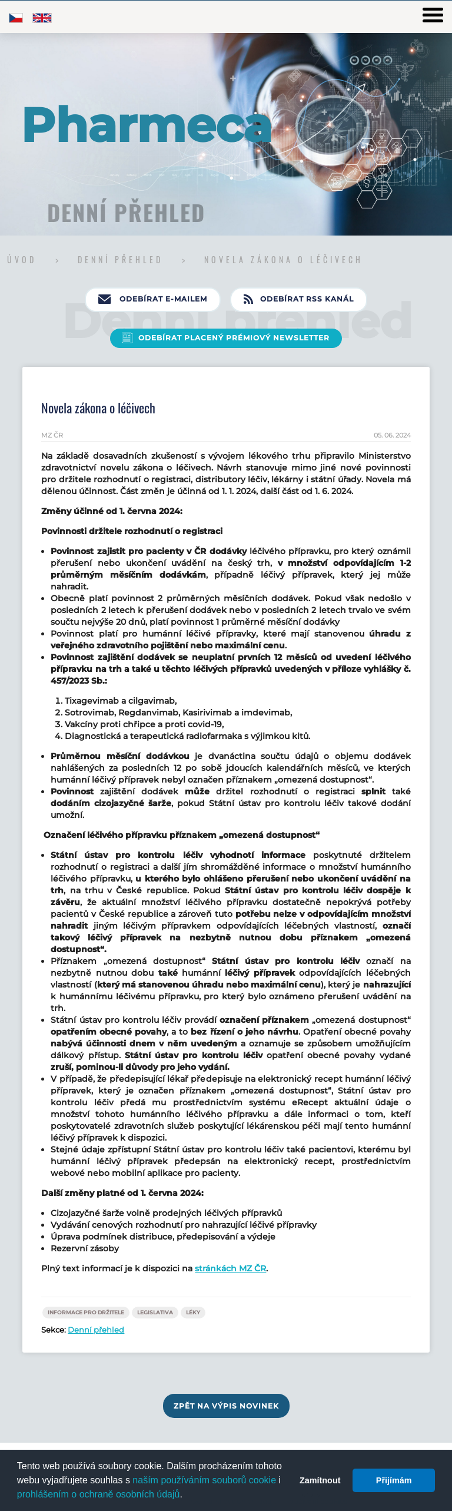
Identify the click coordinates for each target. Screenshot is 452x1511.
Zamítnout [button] (320, 1480)
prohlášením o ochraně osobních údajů (98, 1494)
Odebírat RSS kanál (299, 299)
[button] (186, 1495)
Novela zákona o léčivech (283, 259)
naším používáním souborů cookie (204, 1480)
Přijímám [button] (394, 1480)
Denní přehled (123, 259)
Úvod (24, 259)
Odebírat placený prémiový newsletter (234, 337)
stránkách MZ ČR (230, 1268)
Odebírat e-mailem (152, 299)
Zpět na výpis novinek (226, 1405)
